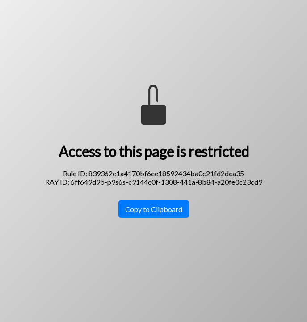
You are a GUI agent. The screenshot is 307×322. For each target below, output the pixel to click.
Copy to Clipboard (153, 209)
